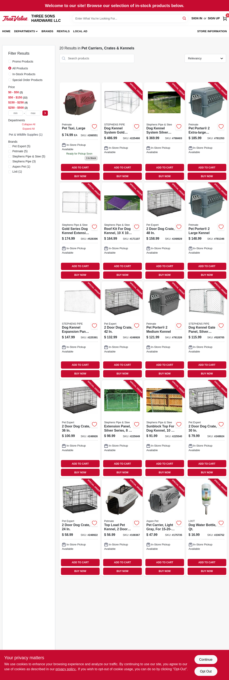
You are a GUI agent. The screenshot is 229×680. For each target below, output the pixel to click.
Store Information (212, 31)
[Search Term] (130, 18)
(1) (21, 166)
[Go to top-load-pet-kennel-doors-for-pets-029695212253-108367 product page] (122, 527)
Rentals (63, 31)
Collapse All (28, 124)
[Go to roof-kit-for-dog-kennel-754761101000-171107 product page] (122, 231)
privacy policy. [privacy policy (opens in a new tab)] (66, 669)
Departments (24, 31)
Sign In (196, 18)
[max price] (33, 113)
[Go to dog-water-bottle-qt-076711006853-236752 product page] (206, 527)
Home (6, 31)
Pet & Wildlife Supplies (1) (26, 134)
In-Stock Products (24, 74)
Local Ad (80, 31)
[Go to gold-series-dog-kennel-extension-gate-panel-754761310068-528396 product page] (79, 231)
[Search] (185, 18)
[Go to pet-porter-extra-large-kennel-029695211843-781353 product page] (206, 132)
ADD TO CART (80, 167)
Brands (47, 31)
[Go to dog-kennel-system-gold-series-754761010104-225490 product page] (122, 132)
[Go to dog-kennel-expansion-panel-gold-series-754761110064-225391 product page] (79, 330)
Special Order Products (27, 80)
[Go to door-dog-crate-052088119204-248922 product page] (79, 527)
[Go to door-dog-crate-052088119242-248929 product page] (164, 231)
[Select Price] (45, 113)
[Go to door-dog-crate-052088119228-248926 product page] (79, 428)
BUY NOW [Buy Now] (80, 176)
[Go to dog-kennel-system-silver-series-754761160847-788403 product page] (164, 132)
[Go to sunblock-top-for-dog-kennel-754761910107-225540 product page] (164, 428)
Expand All (29, 128)
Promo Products (22, 61)
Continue (205, 659)
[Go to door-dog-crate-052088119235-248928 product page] (122, 330)
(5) (21, 146)
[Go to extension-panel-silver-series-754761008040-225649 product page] (122, 428)
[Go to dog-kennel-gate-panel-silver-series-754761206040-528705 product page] (206, 330)
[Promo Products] (9, 61)
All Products (20, 68)
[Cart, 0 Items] (225, 18)
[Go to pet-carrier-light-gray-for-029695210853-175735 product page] (164, 527)
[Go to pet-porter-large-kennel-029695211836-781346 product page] (206, 231)
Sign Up (214, 18)
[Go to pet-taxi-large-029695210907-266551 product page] (79, 132)
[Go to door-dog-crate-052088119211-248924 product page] (206, 428)
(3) (24, 161)
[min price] (15, 113)
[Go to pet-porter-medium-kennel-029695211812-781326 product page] (164, 330)
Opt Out (206, 671)
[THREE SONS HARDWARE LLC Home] (15, 18)
